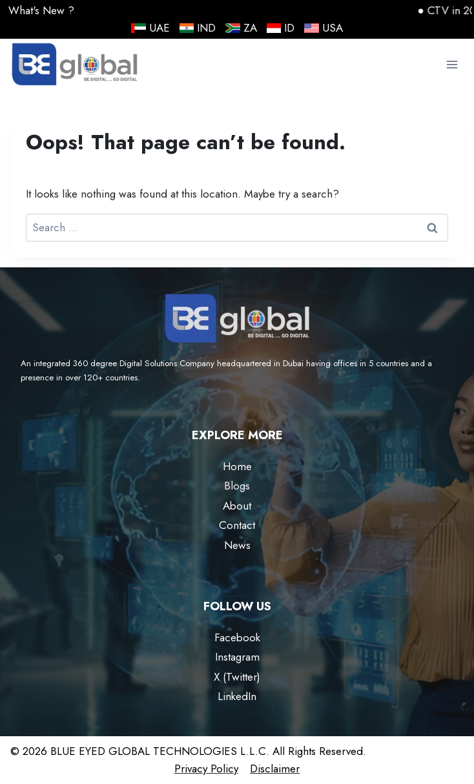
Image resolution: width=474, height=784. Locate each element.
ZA (241, 28)
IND (198, 28)
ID (281, 28)
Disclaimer (275, 768)
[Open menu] (452, 65)
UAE (150, 28)
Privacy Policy (206, 768)
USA (323, 28)
